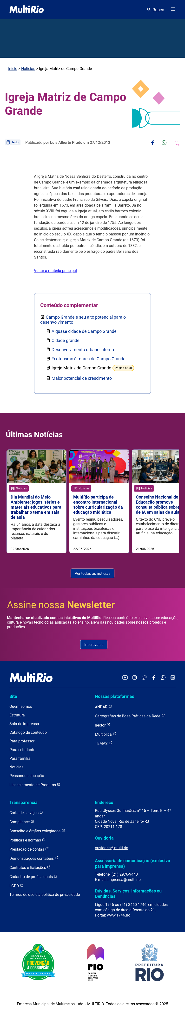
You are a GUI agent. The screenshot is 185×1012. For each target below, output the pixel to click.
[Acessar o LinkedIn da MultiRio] (173, 677)
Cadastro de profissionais (33, 876)
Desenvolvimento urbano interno (83, 349)
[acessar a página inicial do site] (26, 9)
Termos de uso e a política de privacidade (44, 894)
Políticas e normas (27, 839)
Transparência (23, 802)
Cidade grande (65, 340)
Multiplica (106, 734)
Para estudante (22, 749)
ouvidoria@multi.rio (111, 848)
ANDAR (103, 706)
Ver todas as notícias (92, 573)
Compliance (21, 821)
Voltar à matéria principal (55, 270)
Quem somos (20, 706)
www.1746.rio (118, 915)
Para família (19, 758)
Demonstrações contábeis (34, 858)
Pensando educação (26, 775)
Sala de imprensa (24, 723)
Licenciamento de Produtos (35, 784)
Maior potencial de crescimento (82, 378)
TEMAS (103, 743)
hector (102, 724)
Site (13, 696)
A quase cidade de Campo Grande (84, 331)
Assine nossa (61, 605)
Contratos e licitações (30, 867)
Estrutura (17, 715)
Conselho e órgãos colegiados (37, 830)
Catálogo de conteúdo (28, 732)
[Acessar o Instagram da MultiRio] (135, 677)
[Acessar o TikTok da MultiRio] (144, 677)
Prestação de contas (29, 849)
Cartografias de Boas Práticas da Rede (130, 715)
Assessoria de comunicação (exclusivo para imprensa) (132, 863)
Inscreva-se (93, 644)
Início (12, 68)
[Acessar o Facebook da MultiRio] (154, 677)
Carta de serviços (26, 812)
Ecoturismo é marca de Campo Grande (89, 358)
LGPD (16, 885)
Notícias (28, 68)
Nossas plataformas (114, 696)
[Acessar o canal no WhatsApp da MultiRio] (163, 677)
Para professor (21, 741)
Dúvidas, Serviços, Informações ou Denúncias (128, 893)
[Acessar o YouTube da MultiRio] (125, 677)
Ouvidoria (104, 838)
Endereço (104, 802)
